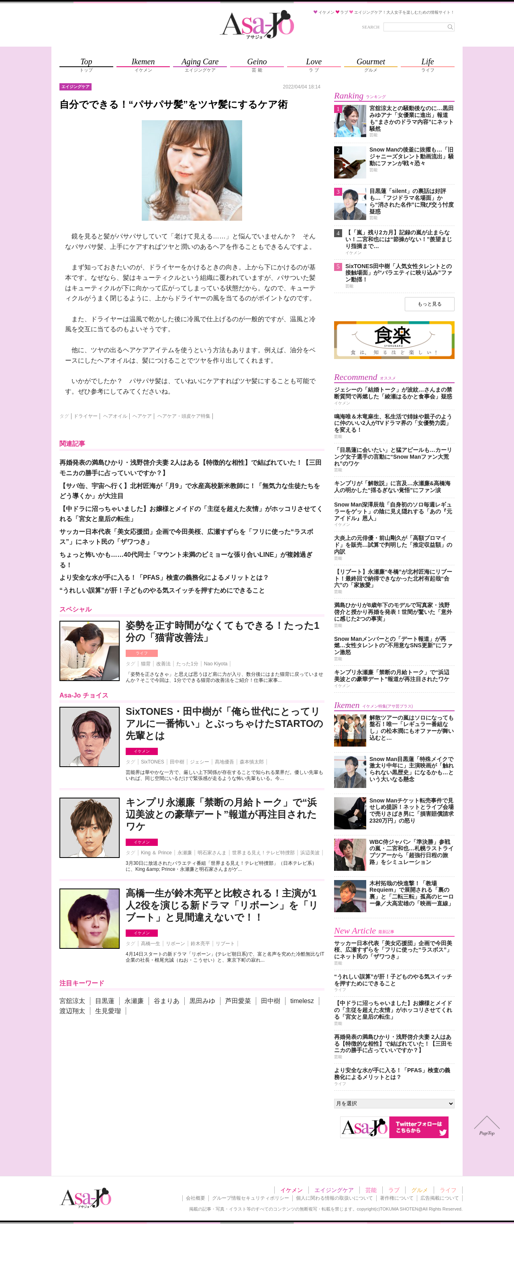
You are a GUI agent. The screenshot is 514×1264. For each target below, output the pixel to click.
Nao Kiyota (216, 664)
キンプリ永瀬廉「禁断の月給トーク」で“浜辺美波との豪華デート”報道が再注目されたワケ (221, 814)
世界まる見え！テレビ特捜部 (263, 853)
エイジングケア (334, 1190)
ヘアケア (142, 416)
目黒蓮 (104, 1000)
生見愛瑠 (108, 1011)
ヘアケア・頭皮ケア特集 (183, 416)
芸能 (371, 1190)
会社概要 (195, 1198)
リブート (225, 943)
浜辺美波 (310, 853)
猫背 (146, 664)
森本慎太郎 (252, 762)
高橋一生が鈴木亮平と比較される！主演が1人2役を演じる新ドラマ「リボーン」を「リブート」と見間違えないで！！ (222, 905)
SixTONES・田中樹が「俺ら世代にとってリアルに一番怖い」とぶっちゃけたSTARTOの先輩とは (224, 723)
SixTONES (152, 762)
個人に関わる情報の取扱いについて (334, 1198)
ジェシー (199, 762)
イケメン (142, 751)
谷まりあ (166, 1000)
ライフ (142, 653)
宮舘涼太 (72, 1000)
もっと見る (430, 304)
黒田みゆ (202, 1000)
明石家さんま (212, 853)
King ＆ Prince (156, 853)
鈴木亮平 (200, 943)
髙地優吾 (224, 762)
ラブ (394, 1190)
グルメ (419, 1190)
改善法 (163, 664)
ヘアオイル (115, 416)
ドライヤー (85, 416)
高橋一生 (150, 943)
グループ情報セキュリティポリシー (250, 1198)
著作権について (397, 1198)
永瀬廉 (184, 853)
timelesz (302, 1000)
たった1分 (187, 664)
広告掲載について (439, 1198)
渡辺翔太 (72, 1011)
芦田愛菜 (238, 1000)
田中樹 (177, 762)
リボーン (175, 943)
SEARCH (370, 27)
